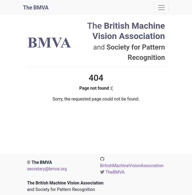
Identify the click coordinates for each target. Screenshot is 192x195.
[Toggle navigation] (161, 7)
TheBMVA (115, 172)
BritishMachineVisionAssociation (132, 165)
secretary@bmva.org (47, 168)
